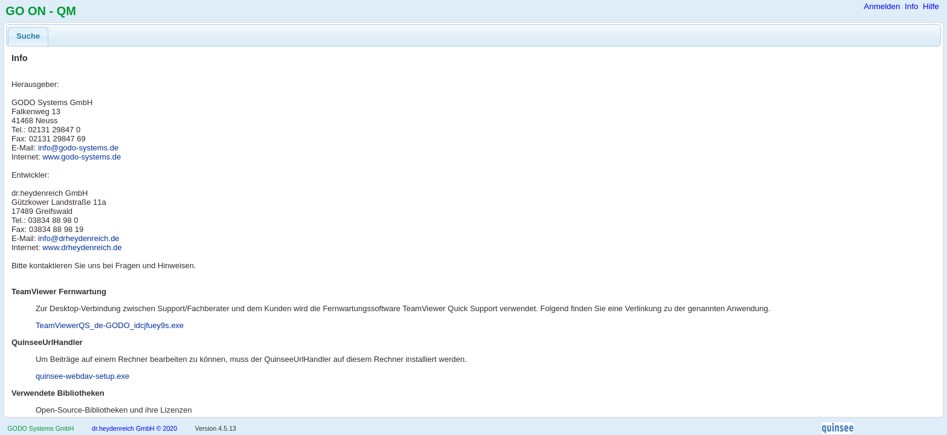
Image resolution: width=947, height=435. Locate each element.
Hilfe (931, 6)
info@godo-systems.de (78, 147)
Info (911, 6)
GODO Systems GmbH (40, 428)
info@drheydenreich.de (79, 238)
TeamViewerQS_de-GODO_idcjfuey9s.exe (110, 325)
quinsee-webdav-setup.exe (82, 376)
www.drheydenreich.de (82, 247)
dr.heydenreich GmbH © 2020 (134, 428)
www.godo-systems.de (81, 156)
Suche (28, 35)
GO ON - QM (40, 11)
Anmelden (882, 6)
